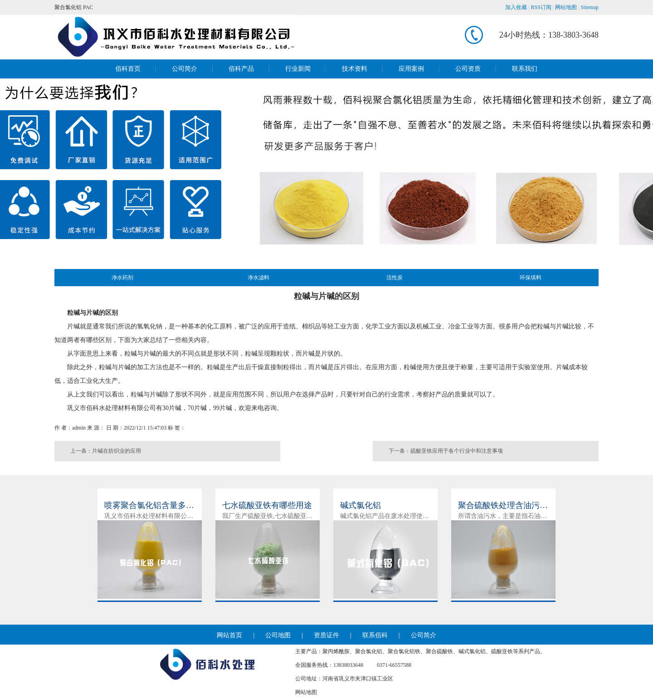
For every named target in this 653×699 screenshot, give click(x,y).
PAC (88, 7)
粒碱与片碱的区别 (92, 312)
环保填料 (530, 277)
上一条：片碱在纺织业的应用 (105, 451)
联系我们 (524, 68)
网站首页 (229, 635)
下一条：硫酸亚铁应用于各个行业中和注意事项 (446, 451)
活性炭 (394, 277)
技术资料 (354, 68)
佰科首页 (128, 68)
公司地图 (278, 635)
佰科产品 (241, 68)
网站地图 (566, 7)
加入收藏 (516, 7)
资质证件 (326, 635)
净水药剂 (122, 277)
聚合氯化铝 (68, 7)
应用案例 (411, 68)
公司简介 (184, 68)
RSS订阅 (541, 7)
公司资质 (468, 68)
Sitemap (590, 7)
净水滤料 (258, 277)
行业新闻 (298, 68)
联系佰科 (375, 635)
